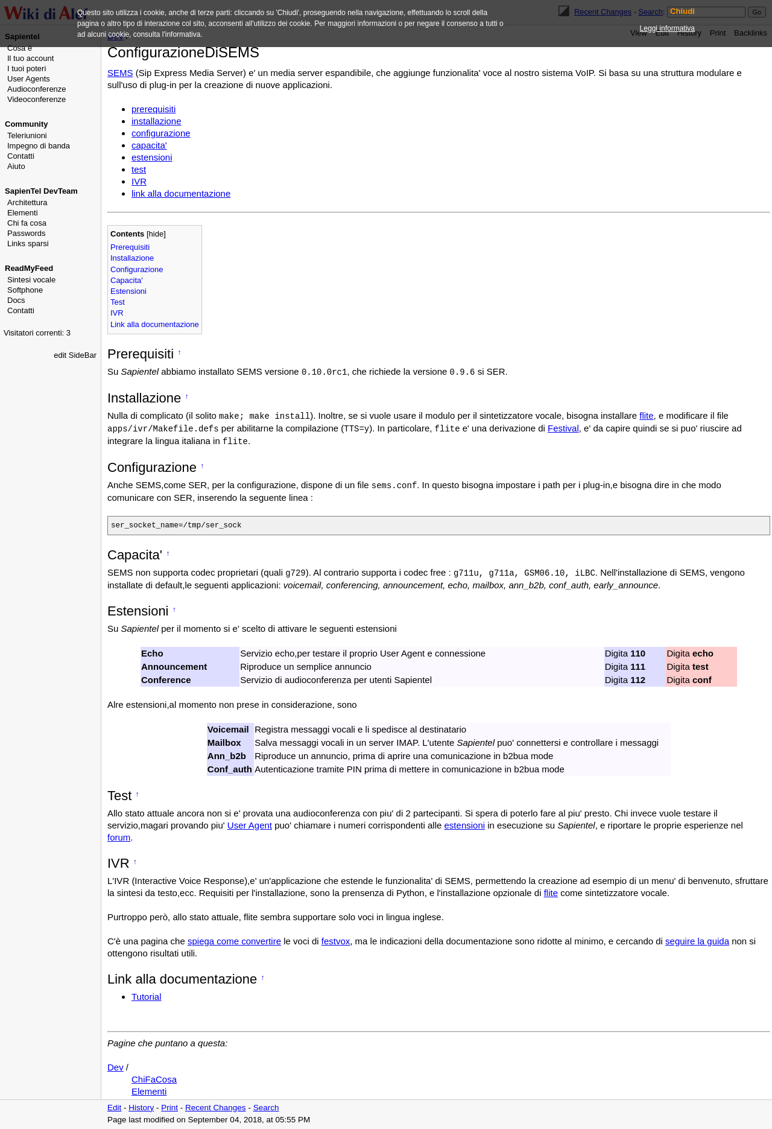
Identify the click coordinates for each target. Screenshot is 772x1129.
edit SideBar (75, 355)
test (138, 169)
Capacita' (126, 280)
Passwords (26, 233)
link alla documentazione (180, 193)
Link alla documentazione (154, 324)
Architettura (27, 202)
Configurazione (136, 269)
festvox (335, 942)
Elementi (22, 212)
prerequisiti (153, 109)
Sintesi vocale (31, 279)
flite (646, 415)
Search (266, 1108)
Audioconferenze (36, 89)
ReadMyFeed (29, 268)
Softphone (25, 289)
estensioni (151, 157)
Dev (115, 1068)
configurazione (161, 133)
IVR (139, 181)
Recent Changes (215, 1108)
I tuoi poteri (26, 68)
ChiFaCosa (154, 1080)
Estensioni (128, 291)
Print (169, 1108)
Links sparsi (28, 243)
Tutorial (146, 998)
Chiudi (682, 11)
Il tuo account (30, 58)
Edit (114, 1108)
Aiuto (16, 166)
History (141, 1108)
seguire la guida (697, 942)
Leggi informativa (667, 28)
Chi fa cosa (26, 222)
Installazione (132, 258)
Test (117, 302)
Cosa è (19, 47)
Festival (563, 428)
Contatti (20, 156)
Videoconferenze (36, 99)
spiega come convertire (234, 942)
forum (118, 838)
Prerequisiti (130, 247)
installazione (156, 121)
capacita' (149, 145)
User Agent (249, 826)
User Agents (28, 78)
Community (26, 124)
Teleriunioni (27, 135)
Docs (16, 300)
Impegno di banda (38, 145)
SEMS (120, 73)
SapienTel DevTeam (41, 191)
